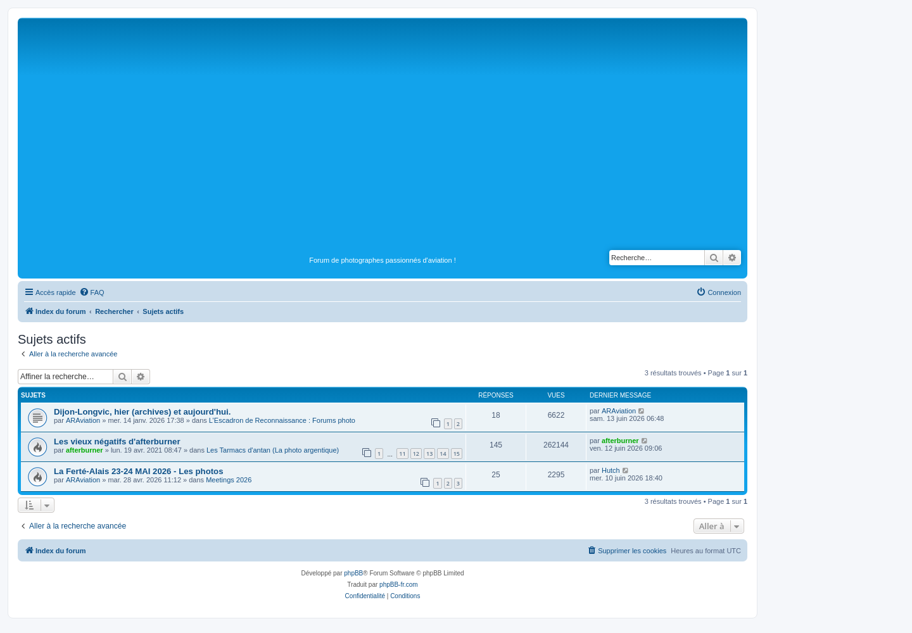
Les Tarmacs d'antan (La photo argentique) (272, 450)
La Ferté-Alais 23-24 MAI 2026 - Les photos (139, 471)
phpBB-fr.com (398, 584)
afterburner (84, 450)
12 (416, 453)
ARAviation (83, 420)
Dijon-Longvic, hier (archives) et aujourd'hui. (142, 412)
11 (402, 453)
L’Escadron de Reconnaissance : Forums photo (282, 420)
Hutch (611, 470)
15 (456, 453)
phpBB (353, 573)
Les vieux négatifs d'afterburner (117, 441)
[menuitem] (91, 292)
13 (429, 453)
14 (443, 453)
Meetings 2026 (228, 480)
